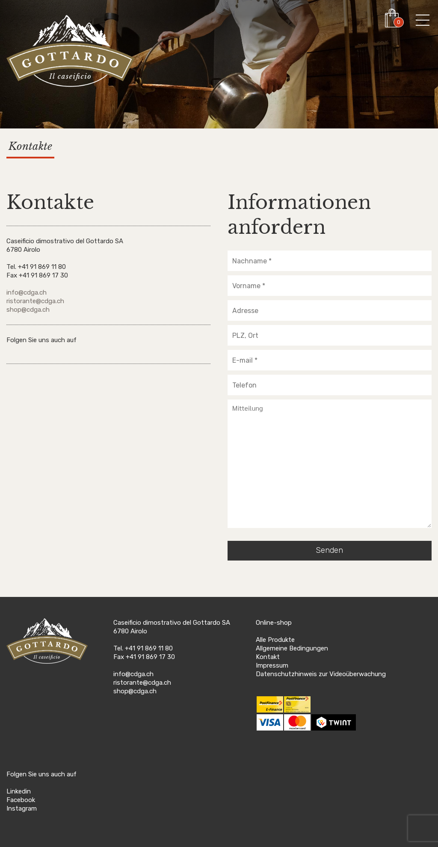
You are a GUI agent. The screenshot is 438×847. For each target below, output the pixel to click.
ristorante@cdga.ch (35, 301)
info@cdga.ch (26, 292)
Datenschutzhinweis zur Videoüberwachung (321, 674)
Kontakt (268, 657)
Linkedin (18, 791)
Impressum (272, 665)
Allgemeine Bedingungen (292, 648)
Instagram (21, 808)
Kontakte (30, 146)
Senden (329, 550)
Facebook (20, 800)
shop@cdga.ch (28, 309)
